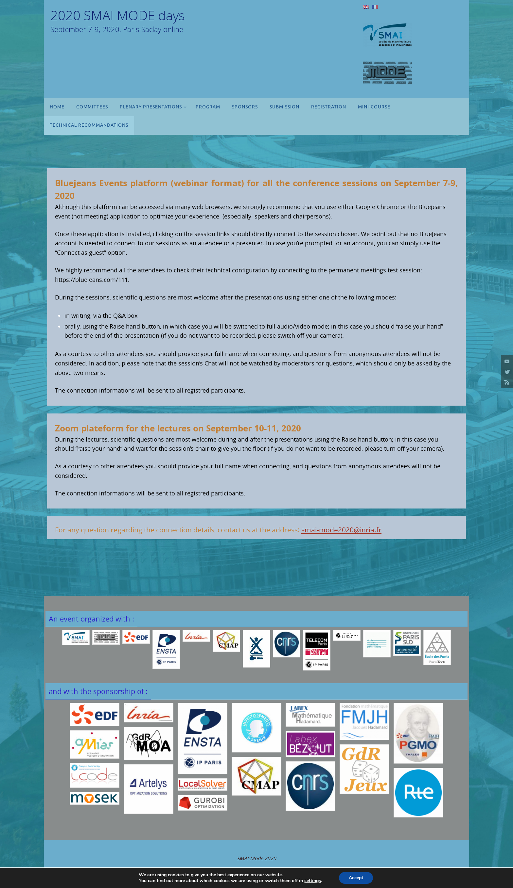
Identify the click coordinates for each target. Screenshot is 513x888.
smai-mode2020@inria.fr (341, 529)
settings (312, 881)
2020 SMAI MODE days (117, 15)
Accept (356, 878)
